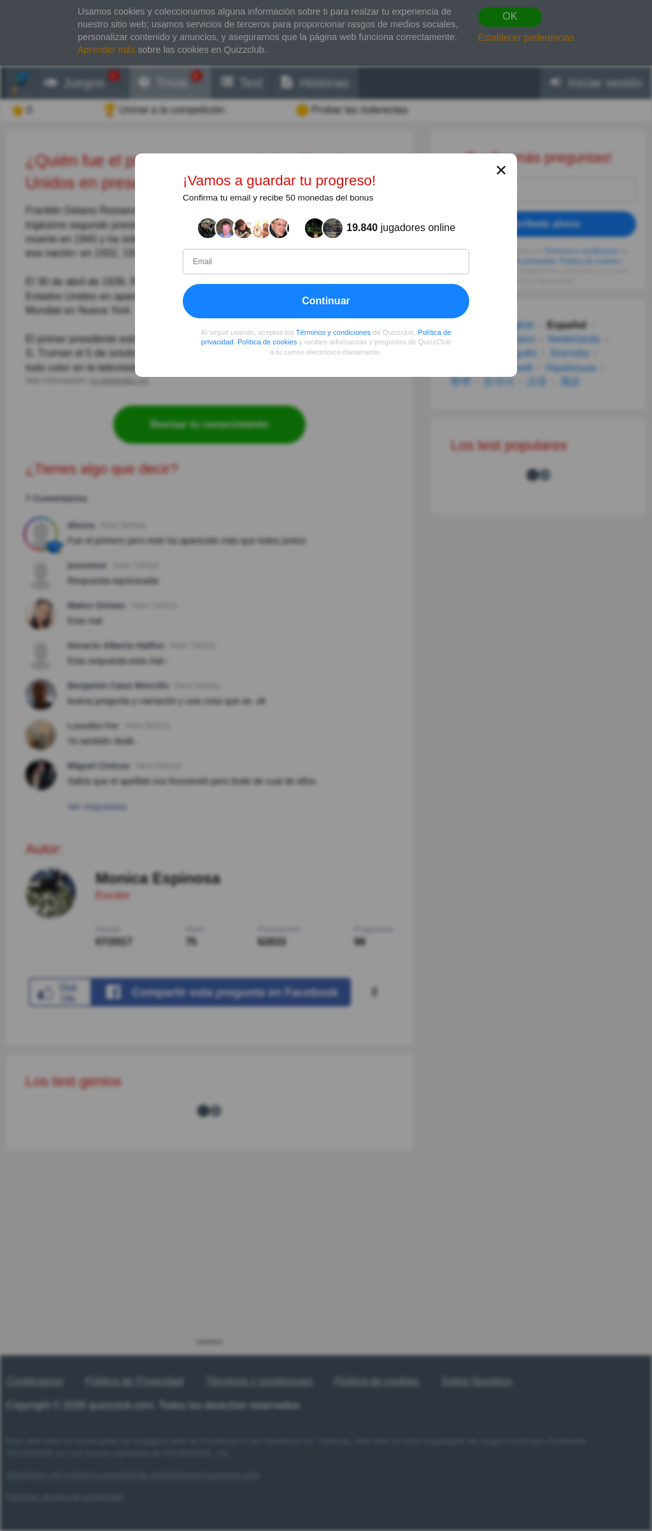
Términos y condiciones (333, 331)
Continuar (326, 300)
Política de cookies (267, 342)
